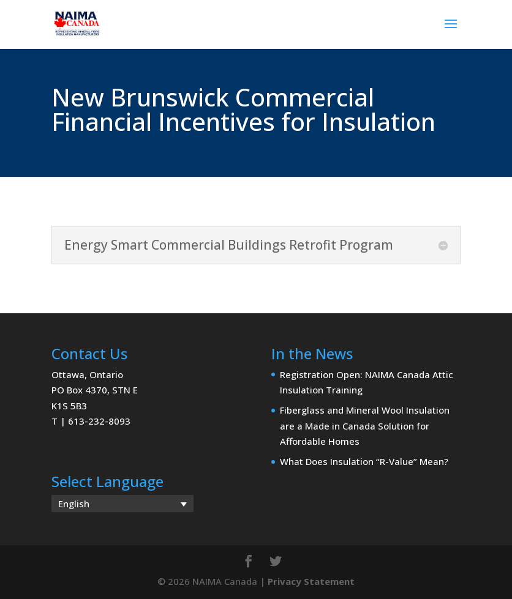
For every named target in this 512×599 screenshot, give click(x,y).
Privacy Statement (311, 581)
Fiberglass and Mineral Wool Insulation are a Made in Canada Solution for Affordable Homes (365, 425)
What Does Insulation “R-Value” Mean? (364, 461)
